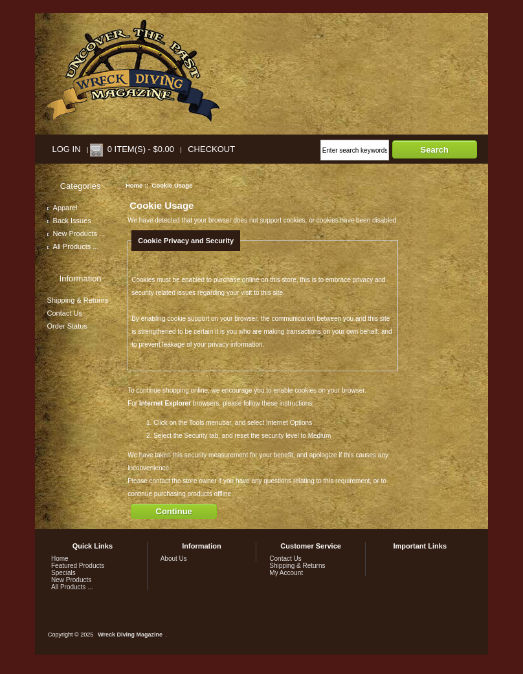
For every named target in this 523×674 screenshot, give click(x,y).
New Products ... (76, 233)
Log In (66, 149)
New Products (71, 579)
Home (134, 185)
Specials (63, 572)
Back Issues (69, 220)
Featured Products (77, 565)
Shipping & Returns (78, 300)
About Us (174, 558)
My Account (286, 572)
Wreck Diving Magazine (130, 634)
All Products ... (73, 246)
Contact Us (64, 313)
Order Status (67, 326)
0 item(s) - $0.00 (140, 149)
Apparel (62, 208)
